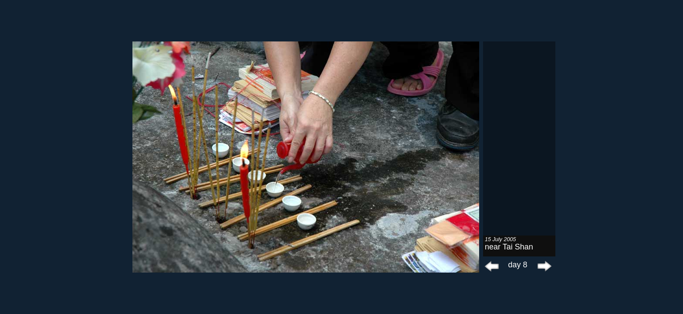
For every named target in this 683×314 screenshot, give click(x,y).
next (542, 265)
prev (492, 265)
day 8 (517, 264)
